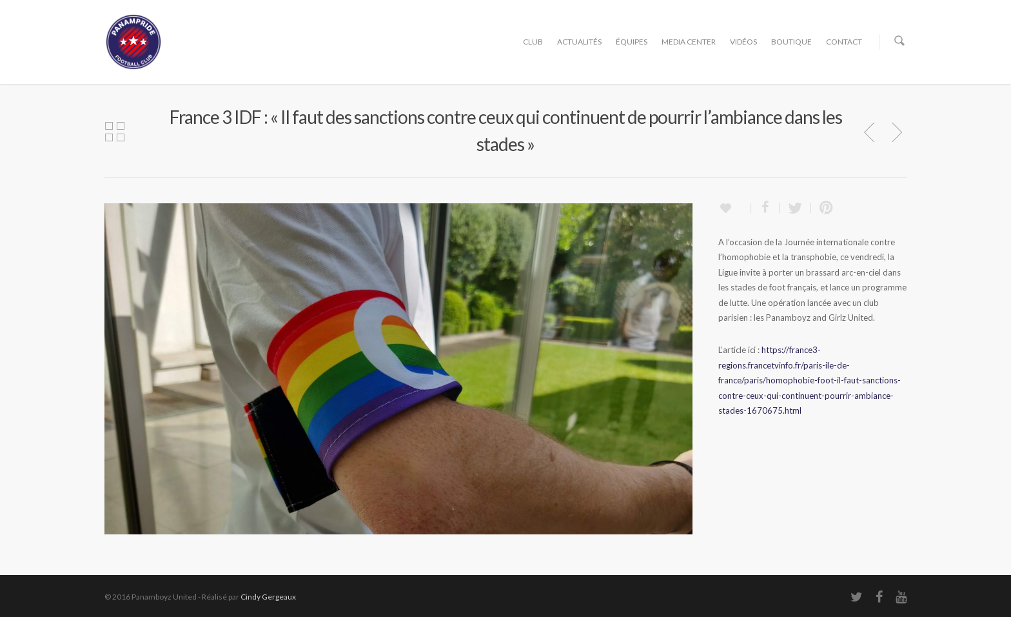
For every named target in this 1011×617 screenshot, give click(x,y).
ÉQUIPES (631, 41)
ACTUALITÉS (579, 41)
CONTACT (844, 41)
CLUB (533, 41)
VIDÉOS (743, 41)
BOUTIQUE (791, 41)
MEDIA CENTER (689, 41)
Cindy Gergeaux (268, 597)
